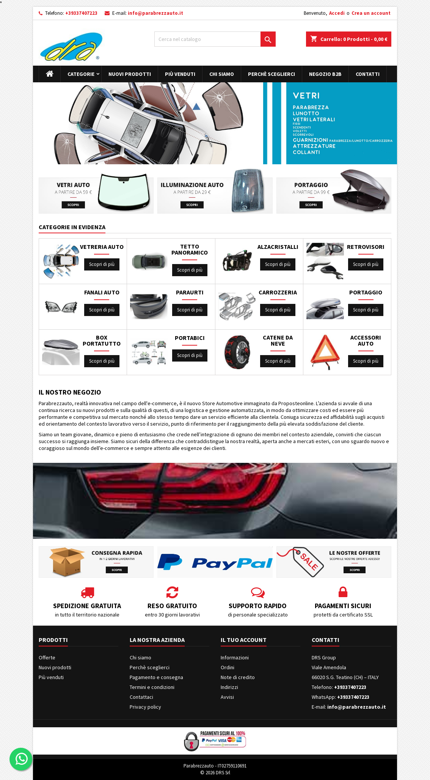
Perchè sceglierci (271, 74)
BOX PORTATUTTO (102, 340)
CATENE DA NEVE (278, 340)
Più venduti (180, 74)
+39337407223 (81, 13)
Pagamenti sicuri (343, 605)
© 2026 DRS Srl (215, 772)
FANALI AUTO (101, 292)
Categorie (80, 74)
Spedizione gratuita (87, 605)
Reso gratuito (172, 605)
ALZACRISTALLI (277, 247)
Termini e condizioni (152, 687)
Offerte (47, 657)
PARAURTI (190, 292)
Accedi (337, 13)
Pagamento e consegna (156, 677)
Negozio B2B (325, 74)
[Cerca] (215, 39)
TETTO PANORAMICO (189, 249)
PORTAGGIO (365, 292)
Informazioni (235, 657)
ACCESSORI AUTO (365, 340)
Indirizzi (229, 687)
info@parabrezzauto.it (155, 13)
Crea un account (371, 13)
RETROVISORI (365, 247)
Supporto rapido (258, 605)
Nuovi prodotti (129, 74)
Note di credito (238, 677)
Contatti (368, 74)
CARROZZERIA (278, 292)
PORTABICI (190, 338)
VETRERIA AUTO (102, 247)
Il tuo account (244, 639)
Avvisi (227, 697)
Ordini (227, 667)
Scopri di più (102, 264)
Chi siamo (221, 74)
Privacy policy (145, 706)
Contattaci (141, 697)
